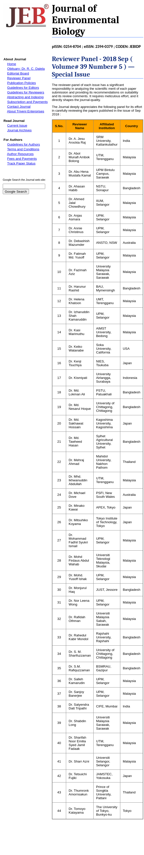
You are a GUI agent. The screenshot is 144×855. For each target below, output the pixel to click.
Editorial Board (18, 73)
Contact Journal (18, 106)
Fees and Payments (22, 159)
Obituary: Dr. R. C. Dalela (26, 69)
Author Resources (20, 154)
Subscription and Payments (27, 102)
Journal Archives (19, 130)
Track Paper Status (21, 163)
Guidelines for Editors (23, 87)
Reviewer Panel (18, 78)
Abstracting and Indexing (25, 97)
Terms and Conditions (23, 149)
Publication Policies (21, 83)
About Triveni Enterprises (25, 111)
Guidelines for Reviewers (25, 92)
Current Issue (17, 125)
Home (11, 64)
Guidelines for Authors (23, 144)
